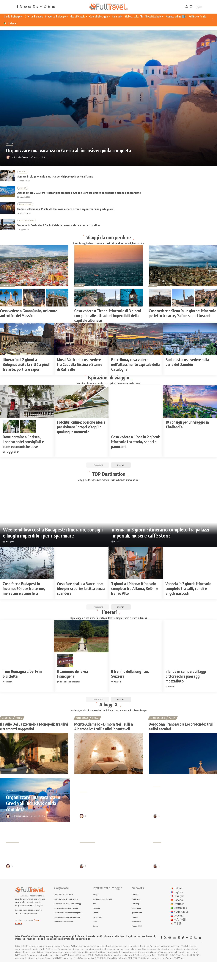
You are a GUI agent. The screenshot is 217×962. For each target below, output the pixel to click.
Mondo (22, 172)
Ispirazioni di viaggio (108, 377)
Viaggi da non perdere (108, 237)
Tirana (79, 285)
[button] (191, 7)
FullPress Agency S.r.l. (145, 955)
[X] (21, 6)
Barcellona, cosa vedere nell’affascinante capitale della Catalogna (135, 364)
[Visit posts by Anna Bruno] (155, 816)
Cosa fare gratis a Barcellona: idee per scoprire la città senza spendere (81, 588)
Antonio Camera (21, 157)
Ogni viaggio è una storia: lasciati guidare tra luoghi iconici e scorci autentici (108, 617)
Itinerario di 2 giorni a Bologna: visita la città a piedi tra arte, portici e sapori (26, 364)
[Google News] (30, 6)
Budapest (10, 541)
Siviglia (157, 841)
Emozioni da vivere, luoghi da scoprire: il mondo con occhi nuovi (108, 383)
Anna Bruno (166, 816)
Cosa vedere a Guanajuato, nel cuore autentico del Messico (28, 313)
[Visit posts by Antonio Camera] (8, 157)
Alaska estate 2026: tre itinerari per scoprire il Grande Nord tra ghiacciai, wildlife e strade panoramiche (79, 192)
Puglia (19, 718)
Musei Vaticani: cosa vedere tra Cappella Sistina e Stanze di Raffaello (79, 364)
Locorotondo (158, 718)
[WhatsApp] (45, 6)
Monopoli (7, 718)
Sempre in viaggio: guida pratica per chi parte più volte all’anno (55, 176)
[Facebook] (17, 6)
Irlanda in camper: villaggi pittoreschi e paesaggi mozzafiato (185, 676)
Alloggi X (108, 704)
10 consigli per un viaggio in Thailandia (187, 424)
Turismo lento (74, 682)
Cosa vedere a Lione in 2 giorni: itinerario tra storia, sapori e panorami (135, 441)
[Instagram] (34, 6)
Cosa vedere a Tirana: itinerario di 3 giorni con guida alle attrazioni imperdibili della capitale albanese (107, 315)
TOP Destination (108, 474)
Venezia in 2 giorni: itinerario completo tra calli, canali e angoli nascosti (188, 588)
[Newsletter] (53, 7)
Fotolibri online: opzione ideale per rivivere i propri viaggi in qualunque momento (81, 427)
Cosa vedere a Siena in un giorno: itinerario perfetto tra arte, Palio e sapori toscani (182, 313)
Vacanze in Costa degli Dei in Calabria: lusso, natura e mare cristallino (59, 225)
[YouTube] (25, 6)
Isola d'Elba (25, 204)
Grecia (9, 144)
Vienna (117, 541)
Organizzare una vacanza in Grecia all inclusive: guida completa (68, 150)
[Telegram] (41, 6)
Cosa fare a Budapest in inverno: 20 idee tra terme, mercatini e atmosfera (24, 588)
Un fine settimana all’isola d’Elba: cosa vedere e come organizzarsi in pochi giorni (65, 209)
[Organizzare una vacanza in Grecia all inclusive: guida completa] (108, 98)
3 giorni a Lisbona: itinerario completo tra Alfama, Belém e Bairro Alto (134, 588)
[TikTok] (37, 6)
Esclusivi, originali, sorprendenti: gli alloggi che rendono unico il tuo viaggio (108, 710)
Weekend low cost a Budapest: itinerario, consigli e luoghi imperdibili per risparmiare (53, 533)
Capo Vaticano (26, 220)
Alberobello (82, 718)
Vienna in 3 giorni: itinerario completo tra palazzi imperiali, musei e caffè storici (160, 533)
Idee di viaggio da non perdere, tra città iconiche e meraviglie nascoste (108, 243)
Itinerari (108, 612)
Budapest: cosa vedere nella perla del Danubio (187, 362)
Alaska (22, 188)
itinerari (8, 682)
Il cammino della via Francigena (72, 674)
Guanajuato (8, 285)
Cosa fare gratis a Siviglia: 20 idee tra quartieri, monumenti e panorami (184, 853)
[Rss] (49, 6)
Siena (153, 285)
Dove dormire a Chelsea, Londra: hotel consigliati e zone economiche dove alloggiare (23, 444)
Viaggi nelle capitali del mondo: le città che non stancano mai (108, 479)
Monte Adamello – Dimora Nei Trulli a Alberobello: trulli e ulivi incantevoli (103, 726)
